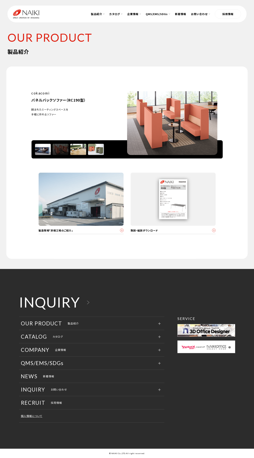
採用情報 (228, 14)
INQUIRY (49, 302)
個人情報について (31, 416)
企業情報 (43, 349)
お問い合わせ (44, 389)
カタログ (42, 336)
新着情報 (37, 376)
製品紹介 (50, 323)
